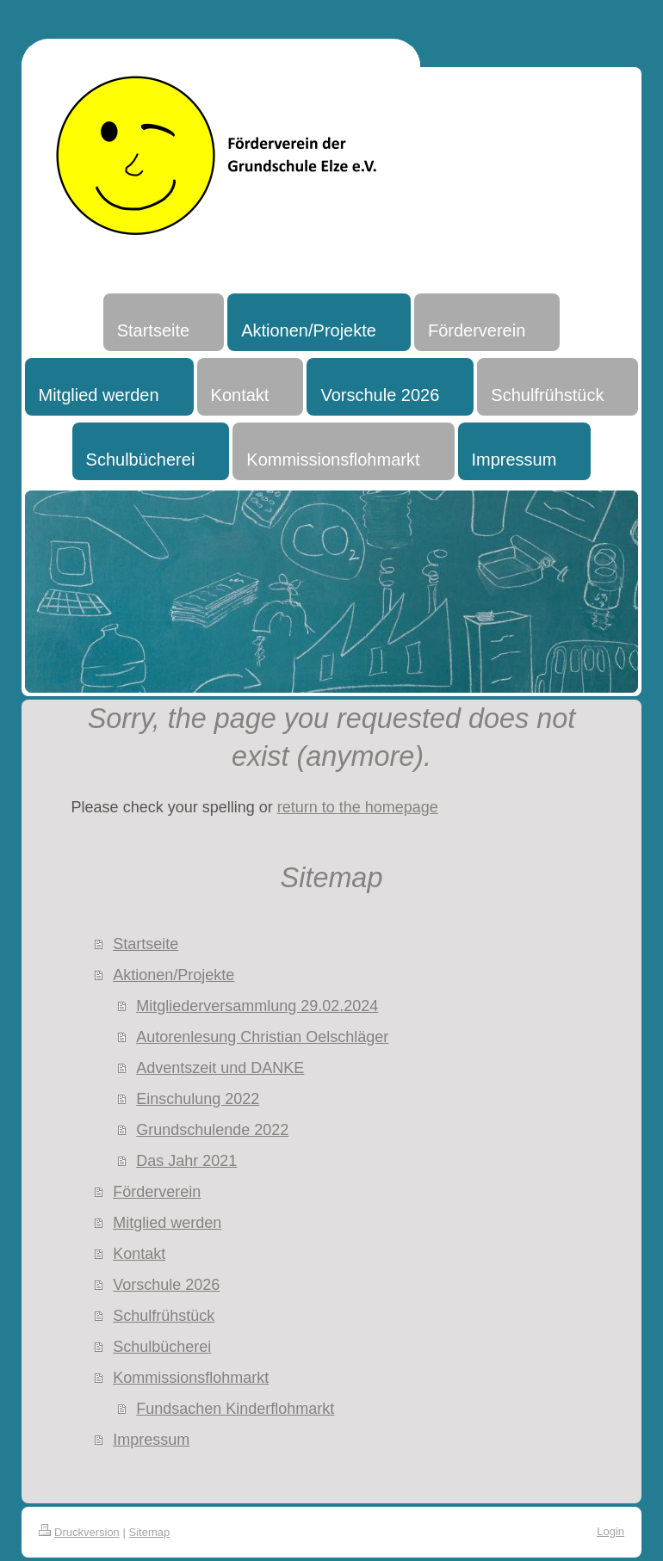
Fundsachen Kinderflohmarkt (235, 1408)
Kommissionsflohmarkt (191, 1377)
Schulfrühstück (163, 1315)
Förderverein (157, 1191)
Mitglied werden (167, 1222)
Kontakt (139, 1253)
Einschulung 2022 (197, 1099)
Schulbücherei (162, 1346)
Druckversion (79, 1532)
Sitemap (149, 1532)
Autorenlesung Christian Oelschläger (262, 1037)
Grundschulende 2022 (212, 1129)
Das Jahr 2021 (186, 1160)
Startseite (145, 944)
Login (610, 1531)
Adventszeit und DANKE (220, 1068)
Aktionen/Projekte (173, 975)
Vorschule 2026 (166, 1284)
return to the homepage (357, 807)
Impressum (151, 1439)
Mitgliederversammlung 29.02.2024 (257, 1006)
